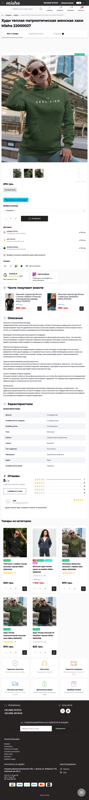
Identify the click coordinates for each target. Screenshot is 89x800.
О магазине (8, 746)
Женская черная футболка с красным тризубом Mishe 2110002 (71, 296)
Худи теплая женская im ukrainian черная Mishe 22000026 (43, 635)
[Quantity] (10, 218)
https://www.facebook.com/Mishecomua (68, 711)
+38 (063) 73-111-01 (12, 710)
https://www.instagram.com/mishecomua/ (62, 711)
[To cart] (39, 309)
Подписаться (60, 728)
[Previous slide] (10, 173)
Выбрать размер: (10, 206)
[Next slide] (79, 173)
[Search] (41, 9)
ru (78, 3)
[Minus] (5, 218)
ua (83, 3)
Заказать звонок (67, 3)
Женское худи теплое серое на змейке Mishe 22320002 (43, 569)
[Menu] (3, 3)
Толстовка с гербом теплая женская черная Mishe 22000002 (15, 566)
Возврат (7, 744)
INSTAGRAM (43, 274)
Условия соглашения (11, 751)
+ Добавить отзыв (14, 491)
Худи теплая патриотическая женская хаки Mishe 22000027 (14, 635)
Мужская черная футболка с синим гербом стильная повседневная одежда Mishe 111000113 (28, 297)
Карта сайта (8, 754)
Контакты (7, 756)
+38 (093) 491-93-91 (13, 713)
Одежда (8, 15)
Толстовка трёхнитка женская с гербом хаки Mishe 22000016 (72, 566)
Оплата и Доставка (11, 749)
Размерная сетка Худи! (16, 200)
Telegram (66, 769)
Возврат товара (9, 759)
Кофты (16, 15)
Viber (65, 772)
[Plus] (15, 218)
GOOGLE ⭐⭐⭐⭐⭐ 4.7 (15, 275)
